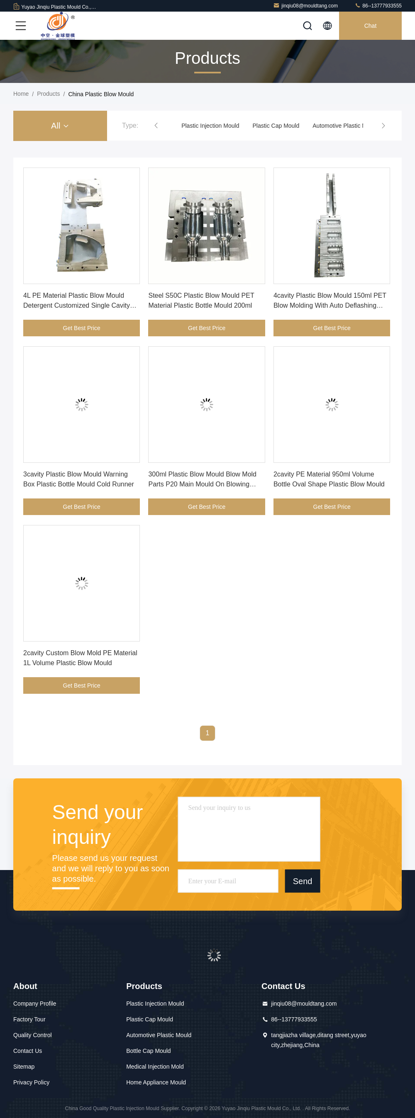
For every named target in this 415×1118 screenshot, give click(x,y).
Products (48, 93)
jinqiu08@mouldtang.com (305, 5)
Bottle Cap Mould (148, 1051)
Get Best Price (81, 328)
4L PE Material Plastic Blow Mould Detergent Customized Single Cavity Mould (76, 305)
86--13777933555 (378, 5)
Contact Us (27, 1051)
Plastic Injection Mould (210, 125)
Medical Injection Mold (155, 1066)
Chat (370, 25)
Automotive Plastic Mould (345, 125)
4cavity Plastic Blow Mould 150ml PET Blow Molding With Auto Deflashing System (329, 305)
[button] (156, 126)
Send (302, 880)
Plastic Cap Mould (275, 125)
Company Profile (34, 1003)
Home (21, 93)
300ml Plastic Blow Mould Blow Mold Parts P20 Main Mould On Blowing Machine (202, 484)
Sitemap (23, 1066)
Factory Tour (29, 1019)
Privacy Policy (31, 1082)
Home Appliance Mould (156, 1082)
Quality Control (32, 1035)
